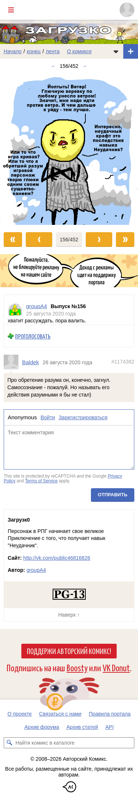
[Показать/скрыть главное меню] (11, 10)
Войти (47, 417)
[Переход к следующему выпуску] (69, 149)
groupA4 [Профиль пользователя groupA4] (36, 306)
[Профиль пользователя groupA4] (15, 309)
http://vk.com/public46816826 (56, 558)
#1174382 (123, 362)
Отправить (112, 494)
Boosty (77, 667)
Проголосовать (32, 336)
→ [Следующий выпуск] (84, 66)
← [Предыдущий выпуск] (53, 66)
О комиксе (79, 51)
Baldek (30, 362)
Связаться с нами (60, 714)
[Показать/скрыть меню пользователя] (127, 10)
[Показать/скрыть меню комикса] (116, 51)
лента (53, 51)
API (109, 727)
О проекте (19, 714)
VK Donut (116, 667)
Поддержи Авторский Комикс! (69, 650)
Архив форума (41, 727)
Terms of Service (41, 480)
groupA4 (36, 570)
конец (34, 51)
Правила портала (110, 714)
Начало (13, 51)
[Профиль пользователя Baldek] (13, 362)
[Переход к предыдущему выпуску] (17, 149)
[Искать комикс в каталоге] (9, 743)
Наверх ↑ (68, 615)
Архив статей (82, 727)
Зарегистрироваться (83, 417)
